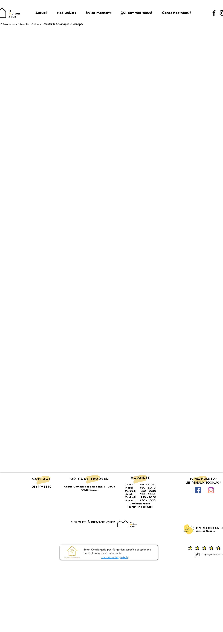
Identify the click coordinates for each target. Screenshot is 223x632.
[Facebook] (214, 13)
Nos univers (10, 24)
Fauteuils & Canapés (57, 24)
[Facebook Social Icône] (198, 490)
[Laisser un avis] (197, 554)
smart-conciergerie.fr (114, 557)
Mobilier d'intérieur (31, 24)
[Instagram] (211, 490)
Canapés (78, 24)
